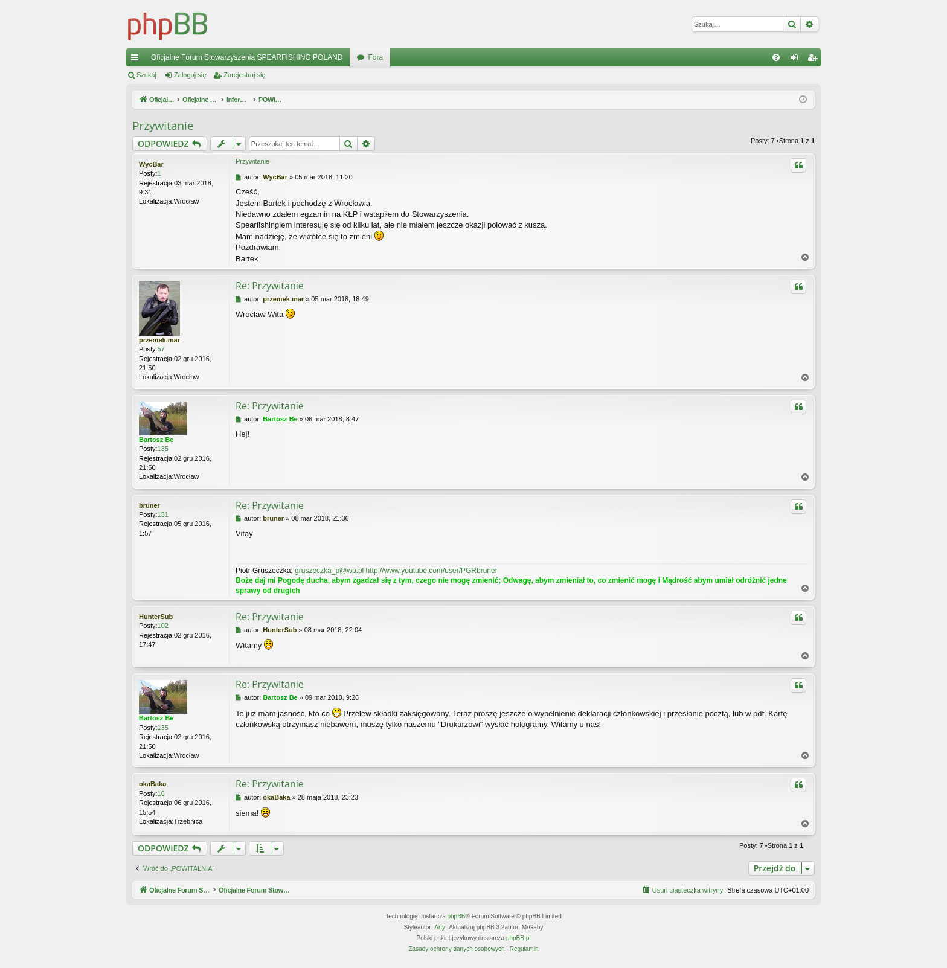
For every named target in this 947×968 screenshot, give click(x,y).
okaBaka (152, 783)
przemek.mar (159, 340)
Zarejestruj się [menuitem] (814, 59)
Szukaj (146, 75)
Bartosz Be (156, 439)
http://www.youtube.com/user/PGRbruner (432, 570)
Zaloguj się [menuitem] (797, 59)
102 (163, 625)
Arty (439, 927)
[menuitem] (776, 57)
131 (163, 514)
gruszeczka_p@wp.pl (329, 570)
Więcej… (137, 59)
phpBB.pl (518, 938)
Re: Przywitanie (270, 286)
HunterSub (156, 616)
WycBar (151, 164)
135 (163, 448)
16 (161, 793)
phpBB (457, 916)
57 (161, 349)
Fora (375, 57)
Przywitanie (163, 125)
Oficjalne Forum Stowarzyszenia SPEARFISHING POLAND (246, 57)
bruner (149, 505)
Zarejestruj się (244, 75)
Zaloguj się (190, 75)
